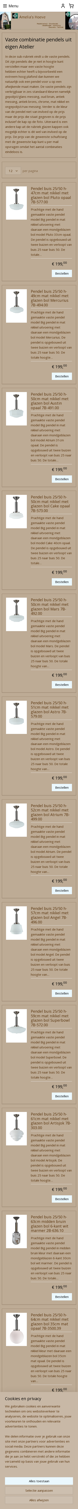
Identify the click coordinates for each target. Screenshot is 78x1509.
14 (55, 1427)
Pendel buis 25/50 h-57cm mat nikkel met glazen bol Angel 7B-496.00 (50, 915)
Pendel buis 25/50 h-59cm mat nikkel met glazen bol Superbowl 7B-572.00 (50, 1018)
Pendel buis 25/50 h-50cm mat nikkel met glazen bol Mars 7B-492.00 (50, 607)
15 (64, 1427)
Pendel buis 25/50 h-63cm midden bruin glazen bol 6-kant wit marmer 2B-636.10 (49, 1224)
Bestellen (62, 273)
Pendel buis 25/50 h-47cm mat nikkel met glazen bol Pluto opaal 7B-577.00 (51, 195)
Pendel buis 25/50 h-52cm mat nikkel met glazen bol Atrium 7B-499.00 (50, 813)
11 (28, 1427)
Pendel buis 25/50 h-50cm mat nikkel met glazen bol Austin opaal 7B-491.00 (50, 401)
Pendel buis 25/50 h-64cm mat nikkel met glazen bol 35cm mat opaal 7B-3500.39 (50, 1322)
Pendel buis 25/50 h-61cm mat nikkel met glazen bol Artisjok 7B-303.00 (51, 1121)
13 (46, 1427)
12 (37, 1427)
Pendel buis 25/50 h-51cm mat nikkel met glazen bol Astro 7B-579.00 (50, 710)
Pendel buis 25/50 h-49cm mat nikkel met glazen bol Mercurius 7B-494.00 (50, 298)
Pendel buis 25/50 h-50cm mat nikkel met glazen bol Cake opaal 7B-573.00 (50, 504)
